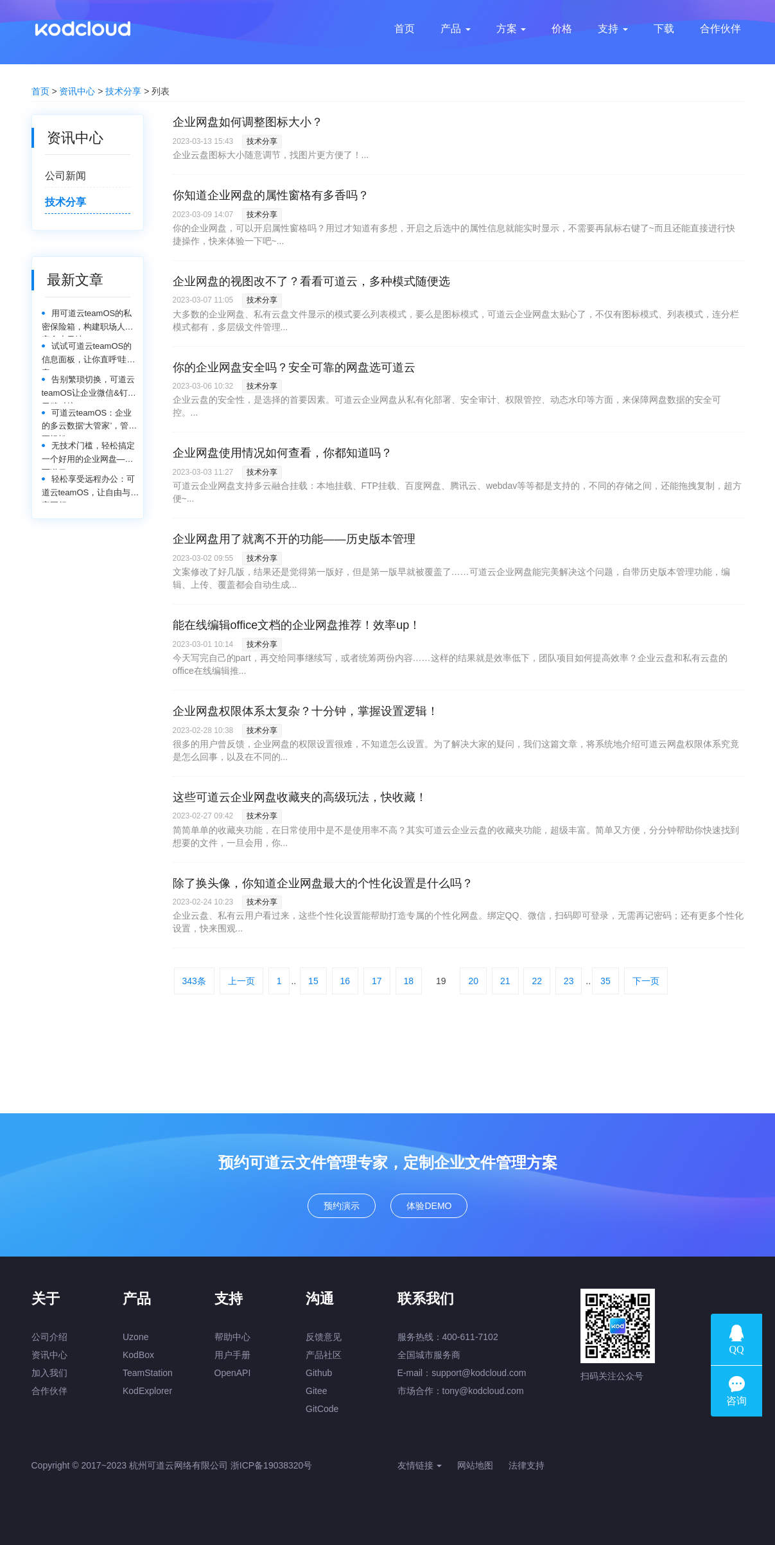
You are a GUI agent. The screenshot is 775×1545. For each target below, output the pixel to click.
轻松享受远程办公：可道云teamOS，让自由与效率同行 (90, 488)
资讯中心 (77, 91)
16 (345, 981)
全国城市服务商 (428, 1355)
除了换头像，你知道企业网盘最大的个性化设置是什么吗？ (323, 883)
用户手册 (232, 1355)
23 (569, 981)
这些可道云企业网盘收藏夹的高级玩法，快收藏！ (300, 797)
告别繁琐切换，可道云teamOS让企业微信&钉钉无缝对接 (89, 389)
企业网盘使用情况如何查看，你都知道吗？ (282, 452)
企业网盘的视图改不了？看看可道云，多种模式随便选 (311, 281)
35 (605, 981)
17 (377, 981)
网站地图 (475, 1465)
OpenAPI (232, 1373)
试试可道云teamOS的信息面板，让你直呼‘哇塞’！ (87, 355)
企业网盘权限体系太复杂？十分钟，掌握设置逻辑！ (306, 711)
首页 (40, 91)
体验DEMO (428, 1206)
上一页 (241, 981)
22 (537, 981)
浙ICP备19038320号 (272, 1465)
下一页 (645, 981)
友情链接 (419, 1465)
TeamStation (148, 1373)
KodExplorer (147, 1391)
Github (319, 1373)
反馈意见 (324, 1337)
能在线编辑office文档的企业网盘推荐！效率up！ (297, 625)
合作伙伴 (49, 1391)
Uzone (135, 1337)
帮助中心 (232, 1337)
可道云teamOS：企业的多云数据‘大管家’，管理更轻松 (89, 422)
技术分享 (123, 91)
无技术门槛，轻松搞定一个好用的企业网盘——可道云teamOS (88, 455)
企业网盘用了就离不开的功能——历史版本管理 (294, 539)
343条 (194, 981)
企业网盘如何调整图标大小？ (248, 122)
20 (473, 981)
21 (505, 981)
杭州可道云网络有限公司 (178, 1465)
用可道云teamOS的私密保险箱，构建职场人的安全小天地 (88, 322)
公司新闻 (65, 175)
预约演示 (342, 1206)
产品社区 (324, 1355)
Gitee (316, 1391)
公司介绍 (49, 1337)
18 (409, 981)
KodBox (138, 1355)
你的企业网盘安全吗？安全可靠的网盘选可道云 (294, 367)
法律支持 (526, 1465)
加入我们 (49, 1373)
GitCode (322, 1409)
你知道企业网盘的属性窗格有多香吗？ (271, 195)
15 (313, 981)
